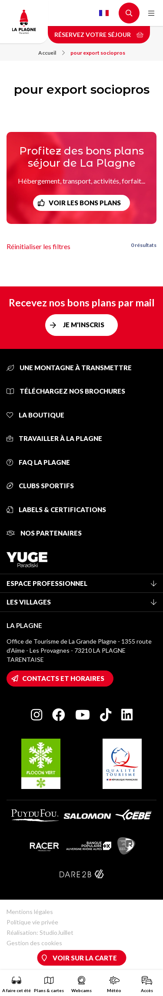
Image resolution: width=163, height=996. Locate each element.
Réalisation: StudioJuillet (40, 932)
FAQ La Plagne (38, 462)
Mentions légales (30, 911)
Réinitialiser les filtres (38, 246)
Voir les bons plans (85, 203)
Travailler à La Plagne (54, 438)
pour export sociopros (97, 52)
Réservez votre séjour (98, 34)
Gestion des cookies (34, 943)
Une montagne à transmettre (69, 367)
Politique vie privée (32, 922)
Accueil (51, 52)
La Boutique (35, 415)
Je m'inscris (83, 325)
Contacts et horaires (63, 678)
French (104, 13)
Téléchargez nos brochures (66, 391)
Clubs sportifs (40, 486)
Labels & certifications (56, 509)
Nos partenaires (44, 533)
